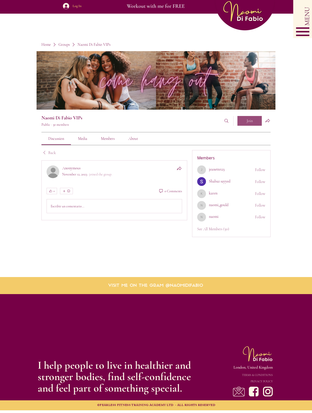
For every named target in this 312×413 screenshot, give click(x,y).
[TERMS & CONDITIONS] (243, 375)
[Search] (226, 121)
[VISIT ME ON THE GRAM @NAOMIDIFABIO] (155, 286)
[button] (302, 19)
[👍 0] (52, 191)
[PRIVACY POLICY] (243, 381)
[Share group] (268, 121)
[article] (114, 190)
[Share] (179, 168)
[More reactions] (66, 191)
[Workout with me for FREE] (155, 6)
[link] (56, 138)
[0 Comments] (170, 191)
